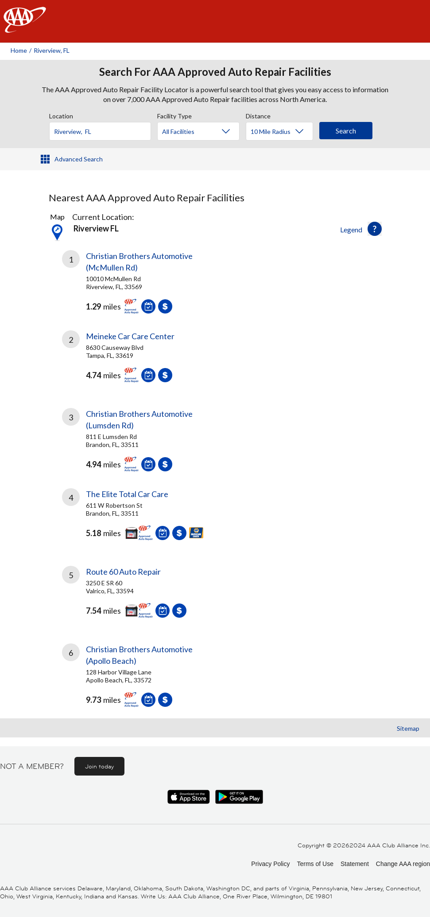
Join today (99, 766)
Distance (258, 115)
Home (19, 50)
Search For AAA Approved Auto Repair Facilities (215, 72)
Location (61, 115)
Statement (355, 863)
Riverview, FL (52, 50)
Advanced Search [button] (78, 159)
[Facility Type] (205, 131)
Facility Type (174, 115)
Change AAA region (403, 863)
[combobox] (103, 129)
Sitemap (408, 728)
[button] (375, 229)
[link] (138, 284)
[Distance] (282, 131)
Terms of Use (315, 863)
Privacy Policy (270, 863)
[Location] (100, 131)
